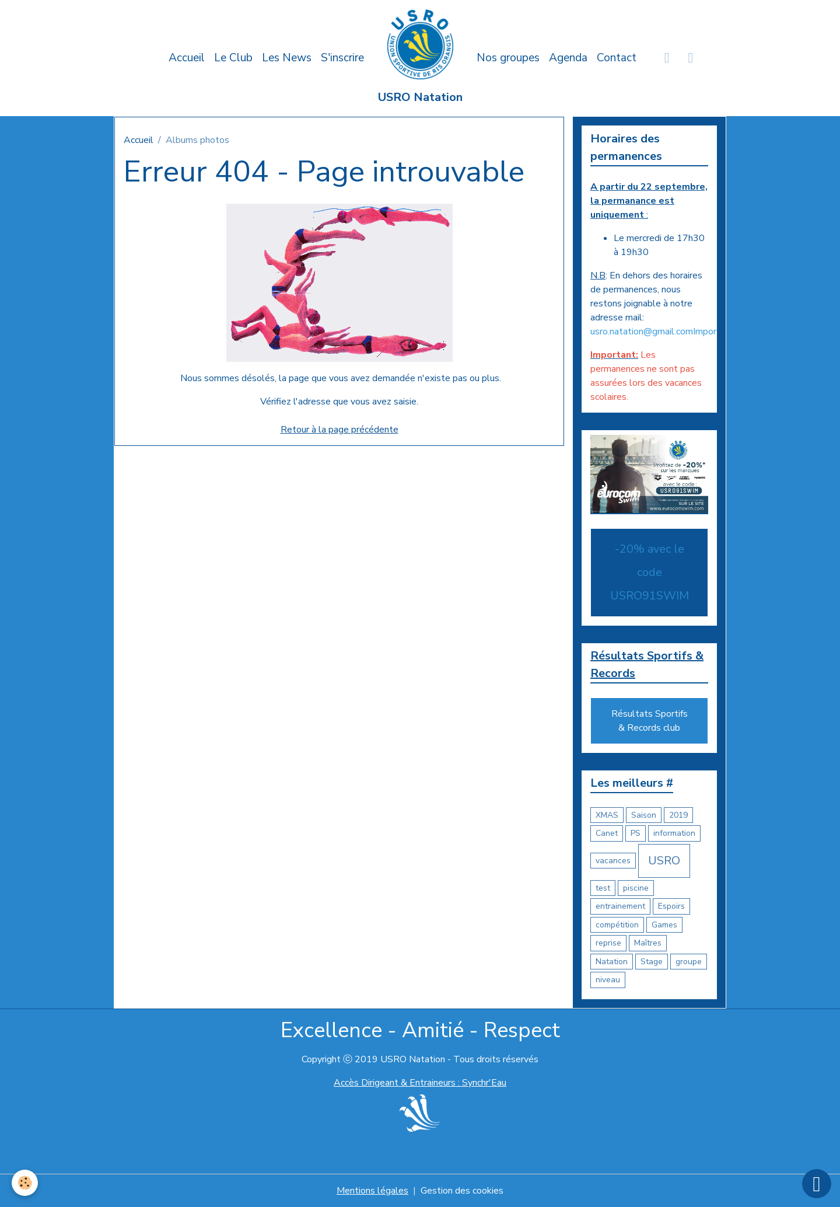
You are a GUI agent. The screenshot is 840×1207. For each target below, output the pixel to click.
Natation (612, 961)
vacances (613, 860)
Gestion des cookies (462, 1190)
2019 (678, 815)
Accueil (187, 57)
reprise (608, 942)
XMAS (607, 815)
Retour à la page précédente (339, 429)
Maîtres (648, 942)
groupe (689, 961)
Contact (616, 57)
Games (664, 924)
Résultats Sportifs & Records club (649, 720)
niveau (608, 979)
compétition (617, 924)
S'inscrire (342, 57)
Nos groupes (508, 57)
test (603, 888)
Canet (607, 833)
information (674, 833)
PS (635, 833)
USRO (664, 860)
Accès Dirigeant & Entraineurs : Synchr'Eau (420, 1082)
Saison (643, 815)
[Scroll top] (816, 1183)
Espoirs (671, 906)
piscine (636, 888)
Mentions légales (372, 1190)
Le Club (233, 57)
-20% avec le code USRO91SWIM (649, 572)
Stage (651, 961)
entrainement (620, 906)
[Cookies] (25, 1183)
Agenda (568, 57)
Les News (287, 57)
